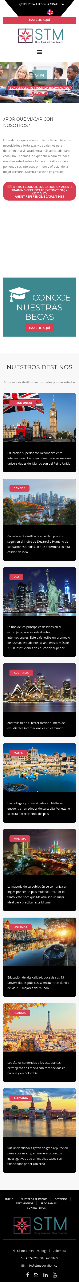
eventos (39, 93)
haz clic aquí (39, 20)
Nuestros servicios (34, 1199)
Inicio (9, 1199)
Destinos (61, 1199)
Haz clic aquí (39, 328)
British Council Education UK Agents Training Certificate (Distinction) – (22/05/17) (40, 191)
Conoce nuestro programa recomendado (39, 88)
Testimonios (24, 1203)
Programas (48, 1203)
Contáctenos (36, 1207)
